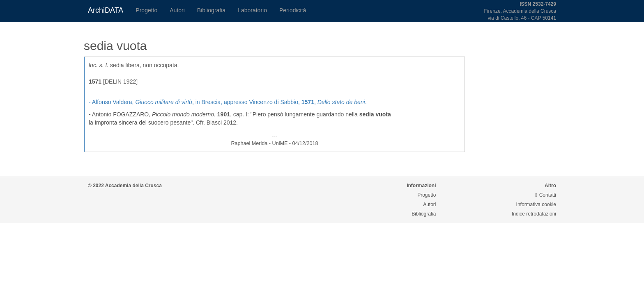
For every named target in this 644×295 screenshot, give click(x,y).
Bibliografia (211, 10)
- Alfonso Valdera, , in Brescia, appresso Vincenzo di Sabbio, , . (228, 102)
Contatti (545, 195)
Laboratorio (252, 10)
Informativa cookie (536, 204)
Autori (177, 10)
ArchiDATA (105, 10)
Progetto (146, 10)
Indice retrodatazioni (534, 214)
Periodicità (292, 10)
